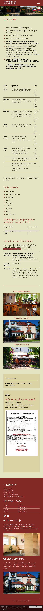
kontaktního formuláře (12, 249)
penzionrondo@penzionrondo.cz (13, 496)
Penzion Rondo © (18, 601)
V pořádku (35, 606)
